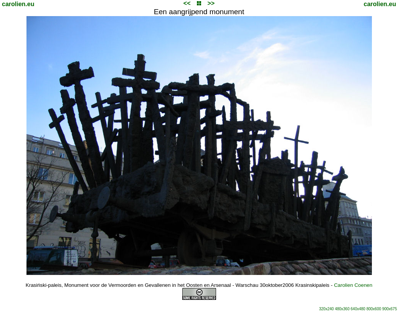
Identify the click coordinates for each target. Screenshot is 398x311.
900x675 (389, 309)
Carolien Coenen (353, 285)
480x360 (342, 309)
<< (187, 3)
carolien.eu (18, 4)
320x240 (326, 309)
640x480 (358, 309)
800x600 (374, 309)
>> (211, 3)
